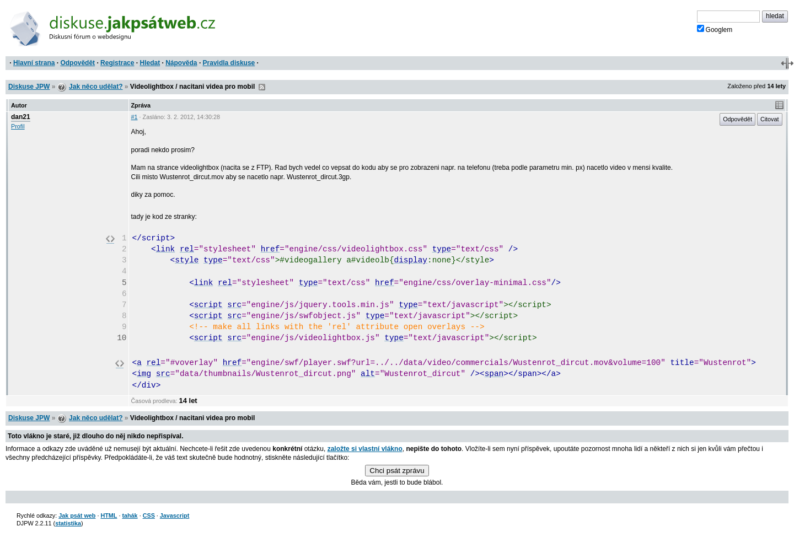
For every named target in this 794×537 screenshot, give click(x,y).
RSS (262, 87)
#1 (134, 117)
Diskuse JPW (29, 86)
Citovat (769, 119)
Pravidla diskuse (229, 63)
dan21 (20, 117)
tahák (129, 515)
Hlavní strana (34, 63)
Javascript (174, 515)
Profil (18, 126)
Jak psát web (76, 515)
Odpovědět (77, 63)
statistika (68, 523)
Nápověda (181, 63)
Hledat (150, 63)
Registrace (117, 63)
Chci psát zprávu (396, 470)
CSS (149, 515)
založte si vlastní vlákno (365, 449)
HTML (108, 515)
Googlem (715, 29)
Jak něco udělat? (95, 86)
